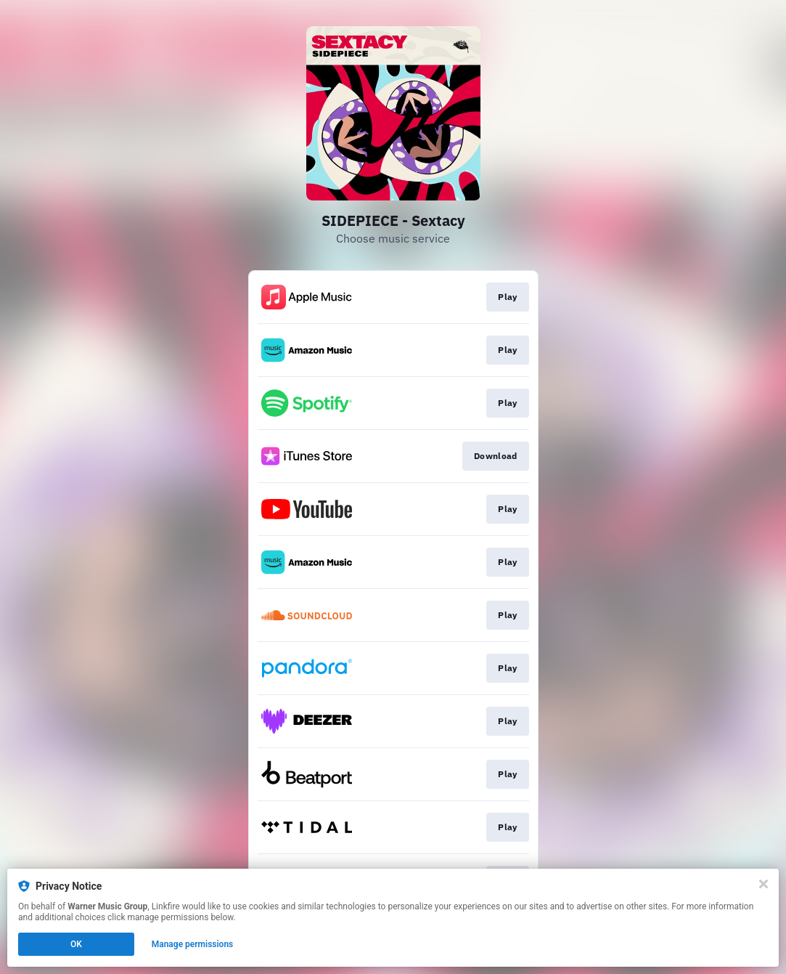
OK (76, 944)
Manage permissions (193, 944)
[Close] (763, 884)
